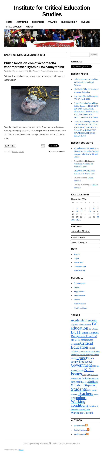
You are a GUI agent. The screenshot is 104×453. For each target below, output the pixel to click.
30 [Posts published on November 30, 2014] (98, 217)
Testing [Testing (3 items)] (96, 394)
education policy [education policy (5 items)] (84, 354)
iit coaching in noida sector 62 (85, 148)
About (29, 27)
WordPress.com (74, 444)
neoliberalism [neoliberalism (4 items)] (76, 378)
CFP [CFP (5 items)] (72, 340)
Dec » (78, 220)
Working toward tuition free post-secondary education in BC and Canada (86, 154)
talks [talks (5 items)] (89, 390)
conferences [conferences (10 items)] (87, 339)
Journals (22, 22)
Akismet (21, 449)
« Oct (73, 220)
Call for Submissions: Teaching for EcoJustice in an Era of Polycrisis (86, 82)
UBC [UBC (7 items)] (73, 398)
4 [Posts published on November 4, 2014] (77, 208)
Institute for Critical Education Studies (52, 11)
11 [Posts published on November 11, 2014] (77, 211)
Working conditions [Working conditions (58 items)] (79, 403)
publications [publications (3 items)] (94, 378)
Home (9, 22)
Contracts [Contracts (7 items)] (75, 344)
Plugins (76, 287)
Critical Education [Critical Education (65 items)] (82, 345)
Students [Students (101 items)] (79, 389)
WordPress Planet (80, 308)
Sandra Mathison (80, 430)
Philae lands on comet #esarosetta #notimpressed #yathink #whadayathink (34, 65)
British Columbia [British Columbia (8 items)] (90, 332)
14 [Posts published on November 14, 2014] (90, 211)
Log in (76, 258)
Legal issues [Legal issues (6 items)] (92, 374)
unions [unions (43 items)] (81, 397)
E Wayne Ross (79, 426)
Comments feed (80, 267)
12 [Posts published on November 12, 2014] (81, 211)
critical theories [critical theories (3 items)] (85, 351)
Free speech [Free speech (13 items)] (85, 361)
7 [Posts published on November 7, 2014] (89, 208)
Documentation (79, 283)
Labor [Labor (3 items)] (84, 375)
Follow (10, 146)
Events (85, 22)
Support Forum (79, 295)
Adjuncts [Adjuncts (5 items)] (74, 325)
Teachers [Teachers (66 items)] (85, 393)
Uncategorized (18, 151)
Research (38, 22)
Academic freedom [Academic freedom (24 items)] (84, 320)
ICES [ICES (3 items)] (94, 366)
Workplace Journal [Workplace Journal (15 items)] (82, 412)
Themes (77, 300)
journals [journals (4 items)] (80, 370)
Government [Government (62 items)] (81, 365)
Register (77, 254)
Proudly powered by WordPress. (36, 444)
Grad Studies (14, 27)
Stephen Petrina (40, 71)
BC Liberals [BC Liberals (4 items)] (93, 329)
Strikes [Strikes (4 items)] (85, 382)
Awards (52, 22)
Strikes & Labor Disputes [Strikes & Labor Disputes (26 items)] (84, 383)
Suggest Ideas (79, 291)
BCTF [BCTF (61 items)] (76, 332)
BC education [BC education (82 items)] (84, 325)
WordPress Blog (80, 304)
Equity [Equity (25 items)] (81, 358)
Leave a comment (55, 71)
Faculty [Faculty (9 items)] (74, 361)
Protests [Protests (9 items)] (86, 378)
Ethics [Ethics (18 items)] (90, 358)
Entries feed (78, 262)
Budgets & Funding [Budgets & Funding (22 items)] (84, 336)
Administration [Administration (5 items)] (85, 325)
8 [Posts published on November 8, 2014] (93, 208)
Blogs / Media (69, 22)
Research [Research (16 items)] (76, 381)
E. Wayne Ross (88, 174)
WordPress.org (79, 271)
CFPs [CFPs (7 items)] (77, 340)
